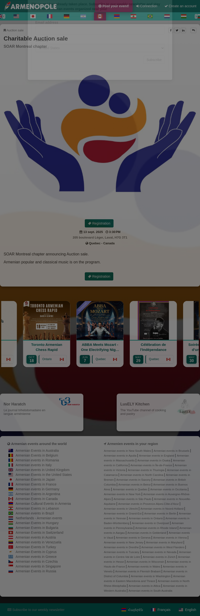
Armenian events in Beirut (134, 484)
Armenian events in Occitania (169, 489)
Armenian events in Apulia (120, 455)
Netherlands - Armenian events (39, 518)
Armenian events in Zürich (159, 556)
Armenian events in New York (123, 494)
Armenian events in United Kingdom (43, 470)
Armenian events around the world (39, 444)
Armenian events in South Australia (150, 590)
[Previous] (3, 16)
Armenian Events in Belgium (37, 455)
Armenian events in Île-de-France (151, 465)
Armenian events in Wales (144, 566)
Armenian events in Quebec (130, 489)
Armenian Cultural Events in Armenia (43, 504)
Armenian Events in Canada (37, 499)
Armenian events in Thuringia (146, 470)
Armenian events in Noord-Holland (162, 508)
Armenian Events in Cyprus (36, 552)
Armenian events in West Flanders (163, 547)
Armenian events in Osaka (154, 460)
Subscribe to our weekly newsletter (35, 610)
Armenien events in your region (132, 444)
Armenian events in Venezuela (38, 542)
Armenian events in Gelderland (147, 532)
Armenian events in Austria (36, 537)
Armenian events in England (157, 455)
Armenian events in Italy (34, 465)
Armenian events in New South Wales (128, 450)
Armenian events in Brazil (35, 513)
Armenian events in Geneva (133, 537)
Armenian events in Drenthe (122, 547)
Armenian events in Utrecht (121, 508)
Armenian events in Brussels (172, 450)
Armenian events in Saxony (133, 479)
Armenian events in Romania (37, 460)
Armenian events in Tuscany (122, 552)
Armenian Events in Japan (35, 479)
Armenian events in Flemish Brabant (138, 571)
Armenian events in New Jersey (124, 542)
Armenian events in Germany (37, 489)
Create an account (180, 6)
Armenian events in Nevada (159, 552)
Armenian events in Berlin (160, 513)
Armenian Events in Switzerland (40, 532)
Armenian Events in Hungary (37, 523)
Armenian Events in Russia (36, 571)
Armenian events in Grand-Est (123, 513)
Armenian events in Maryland (164, 542)
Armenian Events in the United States (44, 475)
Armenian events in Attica (145, 585)
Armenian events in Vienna (170, 537)
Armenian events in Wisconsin (146, 561)
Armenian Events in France (36, 484)
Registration (99, 223)
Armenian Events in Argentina (38, 494)
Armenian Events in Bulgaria (37, 528)
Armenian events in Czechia (37, 561)
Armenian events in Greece (36, 557)
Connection (146, 6)
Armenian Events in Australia (37, 450)
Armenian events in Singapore (38, 566)
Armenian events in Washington (151, 576)
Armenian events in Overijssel (151, 523)
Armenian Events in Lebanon (37, 508)
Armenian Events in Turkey (36, 547)
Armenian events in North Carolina (142, 474)
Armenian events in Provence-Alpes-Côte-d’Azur (148, 503)
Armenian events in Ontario (146, 518)
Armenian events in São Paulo (133, 498)
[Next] (196, 16)
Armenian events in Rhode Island (156, 527)
